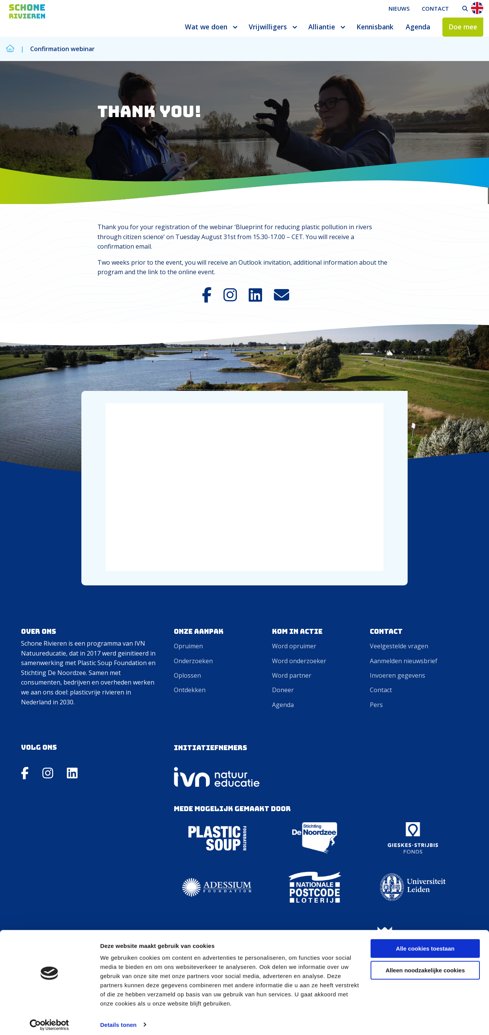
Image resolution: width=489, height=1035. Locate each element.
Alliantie (321, 26)
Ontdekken (190, 690)
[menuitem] (399, 9)
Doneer (283, 690)
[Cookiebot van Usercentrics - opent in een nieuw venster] (49, 1020)
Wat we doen (206, 26)
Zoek (465, 9)
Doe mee (463, 26)
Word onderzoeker (299, 661)
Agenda (418, 26)
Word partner (291, 675)
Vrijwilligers (268, 26)
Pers (376, 705)
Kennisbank (374, 26)
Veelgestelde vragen (399, 646)
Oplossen (187, 675)
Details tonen (118, 1020)
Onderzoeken (193, 661)
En (477, 8)
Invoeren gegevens (397, 675)
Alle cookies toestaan (425, 944)
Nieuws (399, 8)
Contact (435, 8)
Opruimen (188, 646)
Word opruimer (294, 646)
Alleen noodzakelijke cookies (425, 965)
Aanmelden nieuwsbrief (403, 661)
